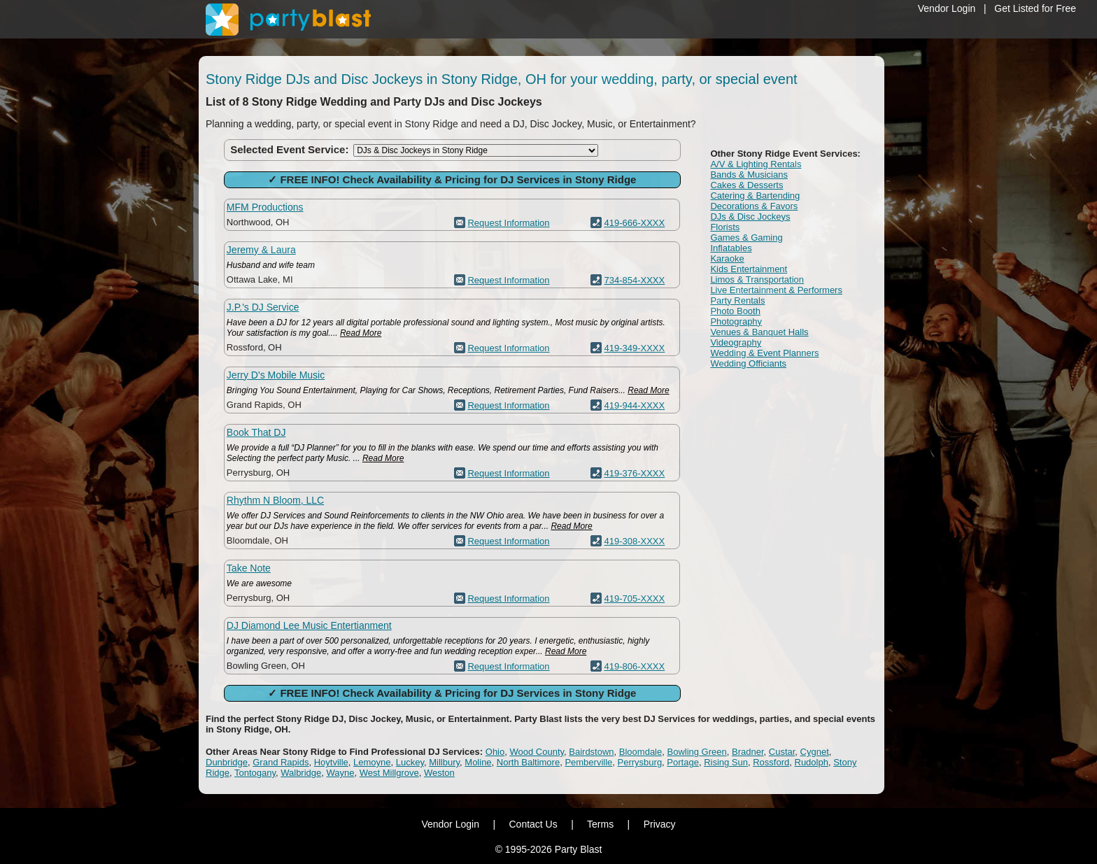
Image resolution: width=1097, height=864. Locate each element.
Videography (735, 342)
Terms (600, 824)
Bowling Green (696, 751)
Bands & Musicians (749, 174)
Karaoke (727, 258)
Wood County (536, 751)
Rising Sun (726, 762)
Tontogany (255, 772)
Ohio (495, 751)
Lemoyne (371, 762)
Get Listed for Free (1035, 8)
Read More (360, 333)
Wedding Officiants (748, 363)
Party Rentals (737, 300)
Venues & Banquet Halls (759, 332)
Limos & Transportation (757, 279)
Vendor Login (947, 8)
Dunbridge (227, 762)
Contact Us (533, 824)
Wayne (341, 772)
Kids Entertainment (748, 269)
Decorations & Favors (754, 206)
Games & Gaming (746, 237)
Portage (683, 762)
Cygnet (814, 751)
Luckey (410, 762)
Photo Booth (735, 311)
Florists (724, 227)
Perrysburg (640, 762)
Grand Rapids (281, 762)
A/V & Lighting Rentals (755, 164)
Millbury (444, 762)
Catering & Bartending (755, 195)
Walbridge (301, 772)
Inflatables (730, 248)
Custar (782, 751)
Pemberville (588, 762)
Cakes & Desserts (746, 185)
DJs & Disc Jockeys (750, 216)
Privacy (660, 824)
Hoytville (331, 762)
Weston (439, 772)
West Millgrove (389, 772)
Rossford (771, 762)
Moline (478, 762)
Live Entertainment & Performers (776, 290)
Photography (736, 321)
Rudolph (811, 762)
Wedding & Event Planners (764, 353)
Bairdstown (591, 751)
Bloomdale (640, 751)
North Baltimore (528, 762)
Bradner (748, 751)
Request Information (508, 223)
